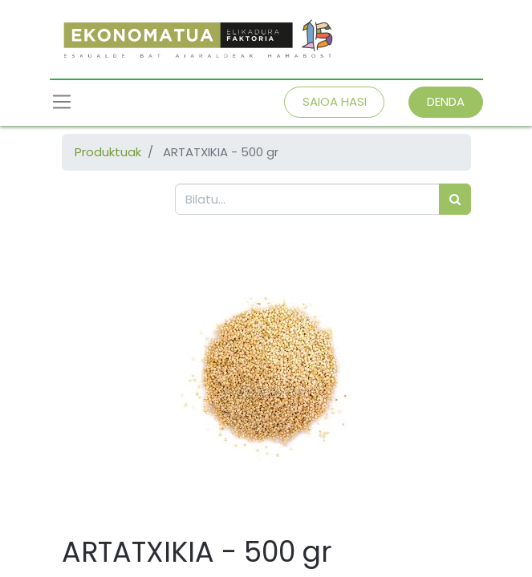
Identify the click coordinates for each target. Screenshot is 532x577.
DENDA (446, 101)
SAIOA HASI (335, 101)
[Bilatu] (455, 199)
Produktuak (108, 151)
